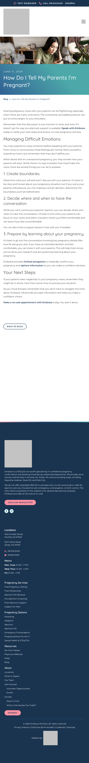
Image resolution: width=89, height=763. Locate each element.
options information (32, 265)
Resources (11, 646)
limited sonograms (34, 261)
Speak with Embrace (73, 128)
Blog (5, 99)
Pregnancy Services (16, 582)
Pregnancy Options (16, 612)
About (8, 667)
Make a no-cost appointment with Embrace (27, 302)
